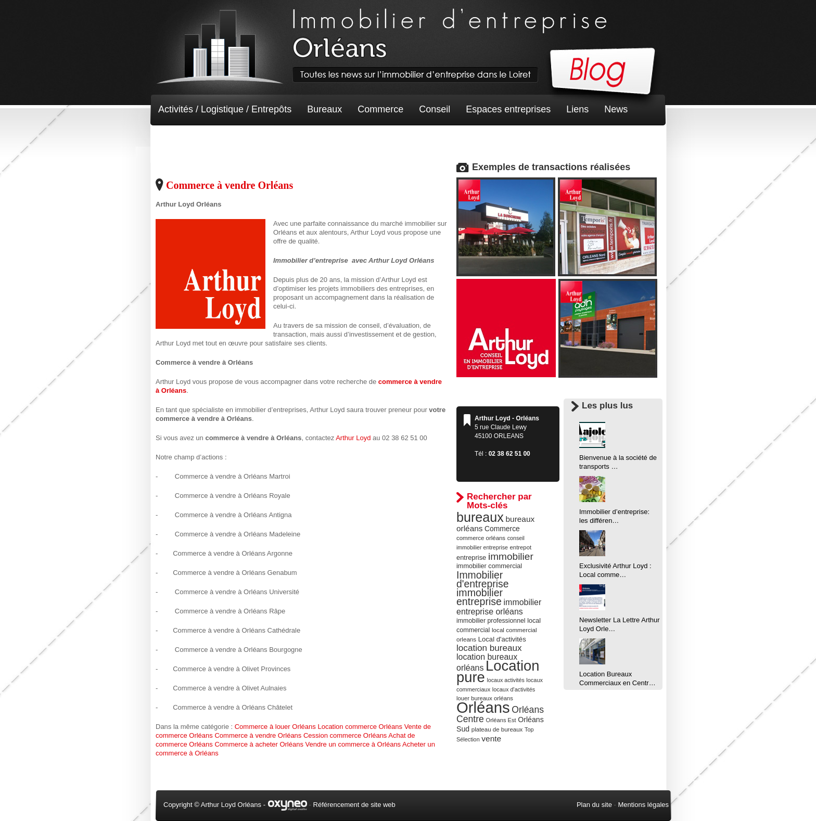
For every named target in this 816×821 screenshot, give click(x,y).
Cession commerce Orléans (345, 735)
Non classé (181, 140)
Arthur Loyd (353, 438)
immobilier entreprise (479, 597)
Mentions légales (643, 805)
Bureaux (324, 109)
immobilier (510, 556)
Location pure (498, 671)
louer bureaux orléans (484, 698)
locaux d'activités (513, 689)
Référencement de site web (354, 805)
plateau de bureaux (497, 729)
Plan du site (594, 805)
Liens (577, 109)
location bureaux (489, 648)
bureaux (480, 517)
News (616, 109)
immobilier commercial (489, 566)
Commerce (380, 109)
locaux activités (505, 680)
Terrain (234, 140)
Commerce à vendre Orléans (229, 185)
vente (491, 738)
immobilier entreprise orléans (498, 607)
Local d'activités (502, 639)
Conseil (434, 109)
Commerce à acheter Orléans (258, 744)
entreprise (471, 557)
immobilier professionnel (491, 620)
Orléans (483, 707)
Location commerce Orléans (359, 726)
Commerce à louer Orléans (275, 726)
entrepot (521, 547)
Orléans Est (501, 720)
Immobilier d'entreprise (482, 579)
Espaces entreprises (508, 109)
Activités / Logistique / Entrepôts (224, 109)
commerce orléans (480, 538)
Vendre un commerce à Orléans (353, 744)
